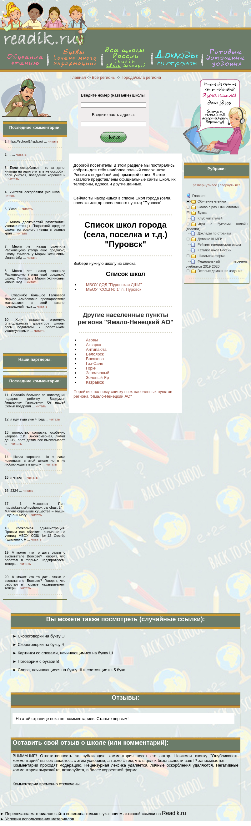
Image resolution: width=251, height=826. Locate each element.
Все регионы (104, 77)
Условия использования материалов (39, 819)
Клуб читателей (210, 218)
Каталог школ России (214, 250)
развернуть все (205, 185)
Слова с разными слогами (218, 207)
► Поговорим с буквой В (36, 661)
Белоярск (95, 354)
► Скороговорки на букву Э (38, 636)
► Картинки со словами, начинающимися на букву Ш (63, 653)
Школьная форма (211, 256)
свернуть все (230, 185)
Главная (78, 77)
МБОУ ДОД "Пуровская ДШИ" (114, 284)
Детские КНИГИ (210, 239)
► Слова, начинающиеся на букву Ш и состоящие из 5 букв (69, 669)
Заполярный (97, 372)
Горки (91, 368)
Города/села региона (141, 77)
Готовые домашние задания (220, 271)
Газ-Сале (94, 363)
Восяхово (95, 358)
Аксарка (93, 344)
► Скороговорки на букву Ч (38, 644)
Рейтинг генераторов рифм (219, 244)
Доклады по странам (214, 233)
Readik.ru (174, 813)
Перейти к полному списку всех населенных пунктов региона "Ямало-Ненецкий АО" (122, 394)
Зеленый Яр (97, 377)
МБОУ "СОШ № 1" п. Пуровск (113, 289)
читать (53, 141)
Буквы (202, 212)
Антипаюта (96, 349)
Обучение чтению (212, 201)
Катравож (95, 382)
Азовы (92, 340)
